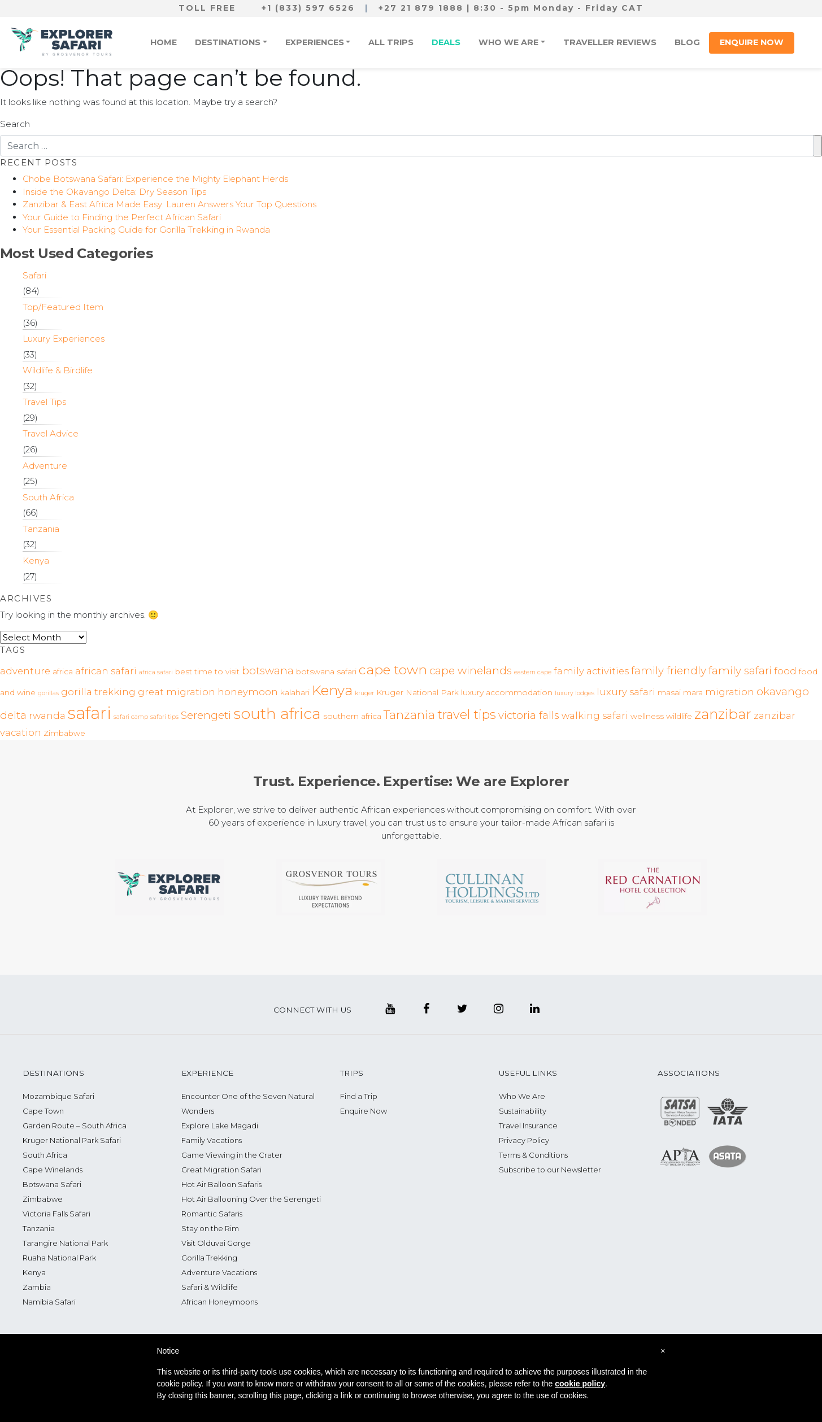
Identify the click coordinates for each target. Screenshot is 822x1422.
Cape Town (43, 1110)
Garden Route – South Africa (75, 1125)
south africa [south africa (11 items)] (277, 713)
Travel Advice (51, 433)
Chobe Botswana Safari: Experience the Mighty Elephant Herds (155, 178)
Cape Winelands (52, 1169)
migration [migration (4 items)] (729, 691)
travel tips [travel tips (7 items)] (466, 714)
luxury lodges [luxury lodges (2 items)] (574, 693)
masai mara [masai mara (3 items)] (680, 692)
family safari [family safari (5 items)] (740, 670)
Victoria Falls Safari (56, 1213)
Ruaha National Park (59, 1257)
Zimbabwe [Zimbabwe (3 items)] (64, 733)
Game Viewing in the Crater (231, 1154)
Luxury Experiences (64, 338)
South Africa (48, 497)
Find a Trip (358, 1096)
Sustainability (522, 1110)
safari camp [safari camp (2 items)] (131, 717)
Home (163, 42)
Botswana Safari (52, 1184)
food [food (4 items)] (785, 671)
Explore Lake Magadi (219, 1125)
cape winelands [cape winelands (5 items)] (470, 670)
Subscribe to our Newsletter (550, 1169)
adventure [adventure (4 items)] (25, 671)
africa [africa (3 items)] (63, 671)
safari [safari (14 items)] (89, 713)
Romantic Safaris (211, 1213)
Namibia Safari (49, 1301)
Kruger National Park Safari (72, 1140)
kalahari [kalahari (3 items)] (295, 692)
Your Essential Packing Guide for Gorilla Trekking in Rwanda (146, 229)
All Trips (391, 42)
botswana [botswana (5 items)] (268, 670)
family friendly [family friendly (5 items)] (668, 670)
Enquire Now (752, 42)
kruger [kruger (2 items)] (364, 693)
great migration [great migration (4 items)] (176, 691)
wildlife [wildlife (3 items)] (679, 716)
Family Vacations (211, 1140)
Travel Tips (44, 401)
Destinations (227, 42)
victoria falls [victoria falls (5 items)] (528, 715)
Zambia (37, 1287)
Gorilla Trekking (209, 1257)
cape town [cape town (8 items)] (393, 670)
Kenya (36, 560)
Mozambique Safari (58, 1096)
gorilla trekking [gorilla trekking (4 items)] (98, 691)
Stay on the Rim (210, 1228)
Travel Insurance (528, 1125)
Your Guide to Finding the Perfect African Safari (122, 217)
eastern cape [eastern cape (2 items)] (532, 672)
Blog (687, 42)
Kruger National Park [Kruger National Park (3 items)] (417, 692)
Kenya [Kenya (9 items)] (332, 690)
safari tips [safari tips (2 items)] (164, 717)
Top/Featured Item (63, 307)
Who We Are (508, 42)
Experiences (314, 42)
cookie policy (580, 1383)
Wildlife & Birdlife (58, 370)
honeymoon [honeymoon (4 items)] (248, 691)
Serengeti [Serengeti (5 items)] (206, 715)
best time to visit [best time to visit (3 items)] (207, 671)
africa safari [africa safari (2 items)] (156, 672)
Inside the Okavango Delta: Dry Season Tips (114, 191)
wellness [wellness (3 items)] (647, 716)
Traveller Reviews (609, 42)
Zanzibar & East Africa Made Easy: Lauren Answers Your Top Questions (169, 204)
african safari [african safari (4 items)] (106, 671)
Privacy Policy (524, 1140)
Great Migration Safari (221, 1169)
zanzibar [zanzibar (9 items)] (722, 713)
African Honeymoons (219, 1301)
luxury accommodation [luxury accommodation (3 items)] (507, 692)
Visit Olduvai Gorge (216, 1242)
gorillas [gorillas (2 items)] (48, 693)
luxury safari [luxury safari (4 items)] (626, 691)
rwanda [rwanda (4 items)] (47, 715)
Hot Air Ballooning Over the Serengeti (251, 1198)
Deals (446, 42)
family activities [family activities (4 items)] (591, 671)
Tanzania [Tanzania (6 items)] (409, 715)
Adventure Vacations (219, 1272)
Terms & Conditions (533, 1154)
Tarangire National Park (65, 1242)
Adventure (45, 465)
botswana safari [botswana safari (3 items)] (326, 671)
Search (15, 124)
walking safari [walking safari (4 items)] (595, 715)
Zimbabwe (43, 1198)
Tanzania (41, 529)
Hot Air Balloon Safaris (221, 1184)
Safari (34, 275)
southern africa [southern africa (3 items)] (352, 716)
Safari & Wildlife (209, 1287)
